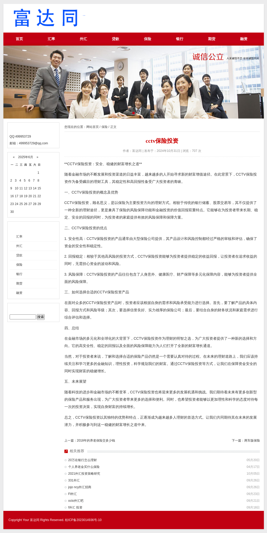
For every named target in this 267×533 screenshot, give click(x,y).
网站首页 (92, 127)
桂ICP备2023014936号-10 (83, 520)
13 (30, 188)
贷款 (115, 39)
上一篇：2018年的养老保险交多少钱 (89, 440)
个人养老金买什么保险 (84, 467)
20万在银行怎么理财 (82, 460)
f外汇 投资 (75, 507)
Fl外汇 (72, 494)
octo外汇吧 (76, 501)
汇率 (51, 39)
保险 (147, 39)
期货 (211, 39)
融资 (243, 39)
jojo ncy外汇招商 (80, 487)
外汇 (83, 39)
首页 (19, 39)
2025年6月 (25, 157)
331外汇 (74, 480)
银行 (179, 39)
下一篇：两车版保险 (246, 440)
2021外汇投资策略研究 (84, 473)
